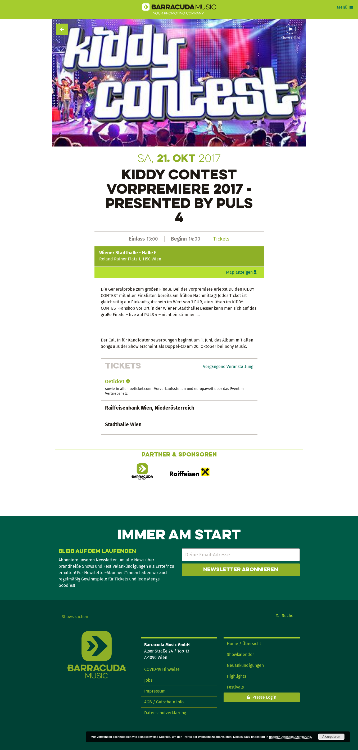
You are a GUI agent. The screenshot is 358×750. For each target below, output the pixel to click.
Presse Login (264, 697)
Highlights (236, 676)
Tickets (221, 239)
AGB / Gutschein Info (164, 701)
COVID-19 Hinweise (162, 669)
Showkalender (240, 654)
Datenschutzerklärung (165, 712)
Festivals (235, 687)
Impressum (155, 691)
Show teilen (290, 38)
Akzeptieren (331, 737)
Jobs (148, 680)
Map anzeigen (239, 272)
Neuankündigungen (245, 665)
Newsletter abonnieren (240, 570)
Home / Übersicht (244, 643)
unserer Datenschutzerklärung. (290, 736)
